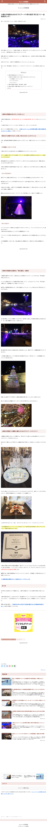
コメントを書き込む (23, 788)
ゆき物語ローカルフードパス (16, 79)
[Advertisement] (23, 101)
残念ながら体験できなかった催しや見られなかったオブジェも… (22, 77)
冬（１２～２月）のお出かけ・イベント (8, 639)
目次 (22, 72)
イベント (23, 639)
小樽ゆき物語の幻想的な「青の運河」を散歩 (17, 84)
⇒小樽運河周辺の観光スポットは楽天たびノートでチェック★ (15, 579)
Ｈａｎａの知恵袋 (23, 2)
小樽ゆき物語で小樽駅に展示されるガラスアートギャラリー (20, 86)
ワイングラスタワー (14, 80)
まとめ (9, 88)
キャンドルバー (13, 82)
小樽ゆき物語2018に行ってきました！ (16, 75)
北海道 (18, 639)
